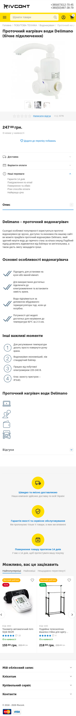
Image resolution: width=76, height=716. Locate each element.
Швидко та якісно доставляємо (38, 492)
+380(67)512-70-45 (62, 4)
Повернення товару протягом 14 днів (38, 549)
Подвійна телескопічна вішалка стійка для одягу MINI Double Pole (52, 630)
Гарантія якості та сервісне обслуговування (38, 520)
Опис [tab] (38, 205)
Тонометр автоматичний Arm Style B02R (17, 630)
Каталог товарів (4, 17)
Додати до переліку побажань (38, 141)
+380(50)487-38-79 (62, 7)
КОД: (56, 116)
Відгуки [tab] (38, 450)
